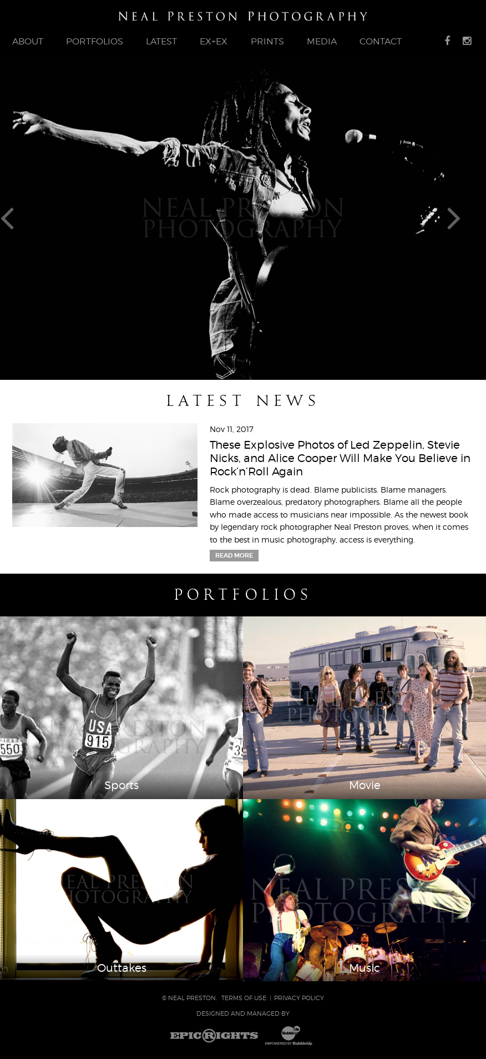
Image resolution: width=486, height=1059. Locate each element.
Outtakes (121, 968)
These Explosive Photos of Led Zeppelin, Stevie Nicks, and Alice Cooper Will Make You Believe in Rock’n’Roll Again (340, 458)
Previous (20, 217)
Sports (121, 785)
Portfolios (243, 595)
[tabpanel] (243, 218)
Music (364, 968)
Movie (365, 785)
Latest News (243, 401)
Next (466, 217)
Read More (234, 555)
